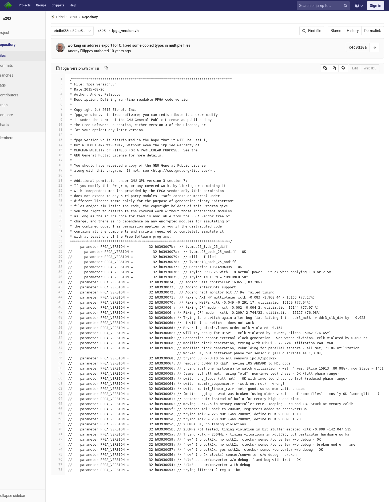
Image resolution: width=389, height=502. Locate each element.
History (354, 31)
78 (70, 470)
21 (70, 180)
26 (70, 206)
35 (70, 251)
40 (70, 277)
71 (70, 434)
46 (70, 307)
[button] (29, 495)
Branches (18, 75)
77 (70, 464)
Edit (356, 68)
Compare (18, 115)
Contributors (21, 95)
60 (70, 378)
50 (70, 327)
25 (70, 201)
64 (70, 399)
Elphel (70, 17)
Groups (41, 5)
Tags (15, 85)
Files (15, 55)
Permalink (373, 31)
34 (70, 246)
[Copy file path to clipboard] (118, 68)
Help (73, 5)
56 (70, 358)
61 (70, 383)
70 (70, 429)
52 (70, 338)
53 (70, 343)
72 (70, 439)
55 (70, 353)
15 (70, 150)
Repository (102, 17)
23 (70, 191)
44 (70, 297)
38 (70, 267)
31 (70, 231)
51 (70, 333)
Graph (16, 105)
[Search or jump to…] (324, 5)
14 (70, 145)
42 (70, 287)
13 (70, 140)
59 (70, 373)
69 (70, 424)
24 (70, 196)
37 (70, 262)
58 (70, 368)
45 (70, 302)
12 (70, 135)
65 (70, 404)
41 (70, 282)
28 (70, 216)
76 (70, 459)
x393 (114, 31)
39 (70, 272)
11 (70, 130)
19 (70, 170)
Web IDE (370, 68)
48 (70, 317)
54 (70, 348)
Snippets (57, 5)
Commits (18, 65)
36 (70, 256)
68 (70, 419)
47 (70, 312)
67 (70, 414)
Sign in (375, 5)
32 (70, 236)
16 (70, 155)
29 (70, 221)
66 (70, 409)
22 (70, 185)
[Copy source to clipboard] (326, 68)
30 (70, 226)
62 (70, 388)
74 (70, 449)
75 (70, 454)
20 (70, 175)
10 (70, 125)
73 (70, 444)
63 (70, 393)
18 (70, 165)
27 (70, 211)
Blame (337, 31)
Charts (16, 125)
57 (70, 363)
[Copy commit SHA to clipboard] (375, 47)
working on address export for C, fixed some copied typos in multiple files (141, 45)
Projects (25, 5)
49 (70, 322)
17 (70, 160)
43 (70, 292)
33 (70, 241)
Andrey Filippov (92, 51)
